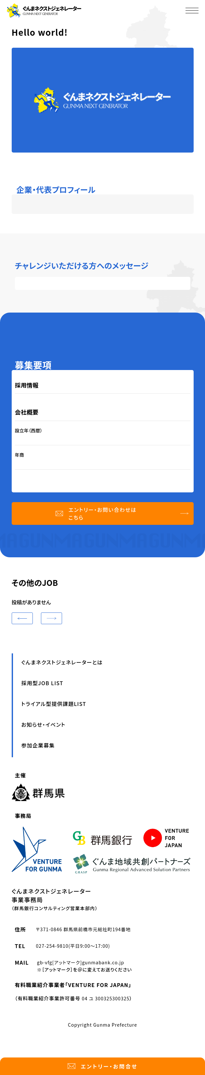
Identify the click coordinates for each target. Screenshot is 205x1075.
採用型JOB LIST (42, 683)
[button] (22, 618)
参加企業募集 (38, 745)
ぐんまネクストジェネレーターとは (62, 662)
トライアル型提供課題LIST (53, 704)
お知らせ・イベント (43, 724)
